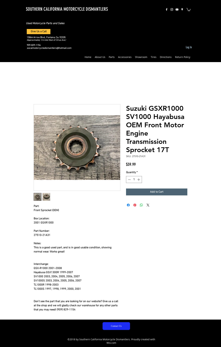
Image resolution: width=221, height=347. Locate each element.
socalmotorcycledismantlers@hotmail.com (49, 48)
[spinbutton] (134, 179)
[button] (188, 9)
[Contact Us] (116, 326)
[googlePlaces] (182, 9)
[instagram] (172, 9)
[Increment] (139, 179)
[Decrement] (129, 179)
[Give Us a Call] (38, 31)
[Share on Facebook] (128, 205)
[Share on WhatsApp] (141, 205)
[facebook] (166, 9)
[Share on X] (148, 205)
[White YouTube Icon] (177, 9)
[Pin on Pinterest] (135, 205)
